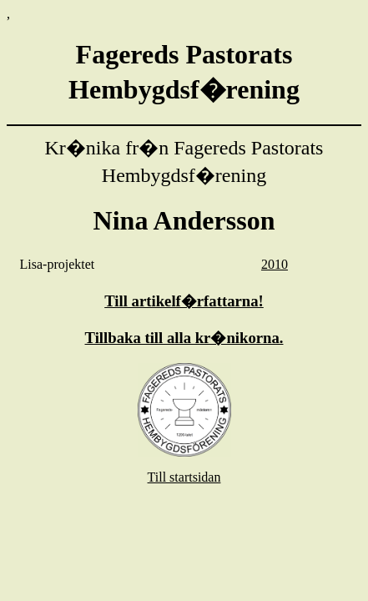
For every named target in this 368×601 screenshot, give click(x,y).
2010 (274, 264)
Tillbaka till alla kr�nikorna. (184, 337)
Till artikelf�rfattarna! (184, 301)
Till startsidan (184, 477)
